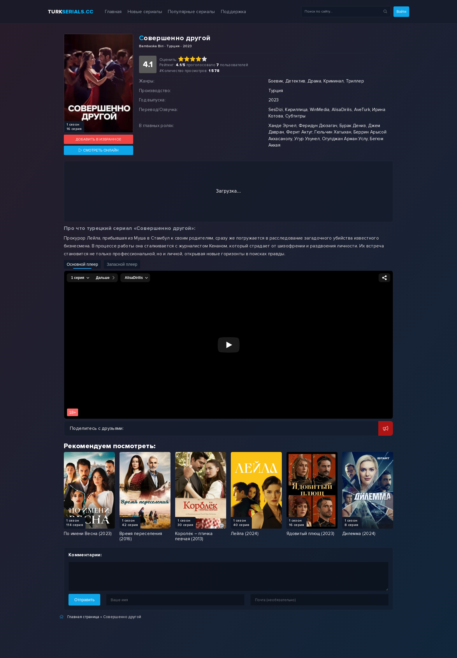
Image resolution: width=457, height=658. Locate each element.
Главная (113, 12)
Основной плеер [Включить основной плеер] (82, 264)
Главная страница (83, 617)
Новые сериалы (145, 12)
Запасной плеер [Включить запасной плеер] (122, 264)
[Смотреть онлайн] (98, 150)
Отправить (84, 599)
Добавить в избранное (98, 139)
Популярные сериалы (191, 12)
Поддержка (233, 12)
